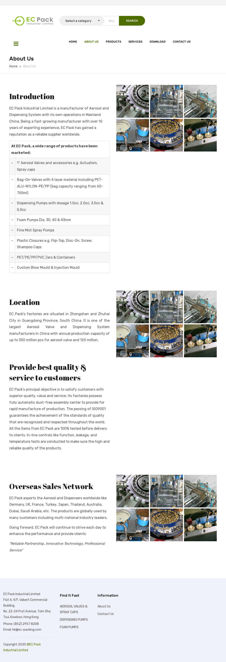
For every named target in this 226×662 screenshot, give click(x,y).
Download (158, 41)
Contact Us (181, 41)
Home (73, 41)
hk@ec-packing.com (26, 630)
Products (113, 41)
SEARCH (132, 20)
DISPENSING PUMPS (74, 620)
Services (135, 41)
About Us (91, 41)
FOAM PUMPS (69, 627)
